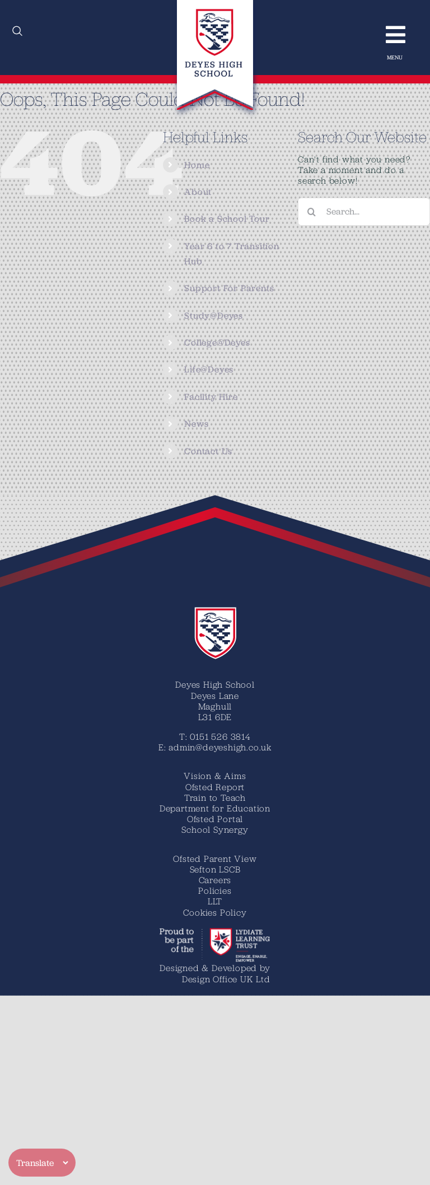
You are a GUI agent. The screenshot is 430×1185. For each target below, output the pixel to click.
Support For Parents (229, 288)
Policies (214, 890)
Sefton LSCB (215, 869)
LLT (215, 901)
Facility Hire (210, 397)
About (198, 192)
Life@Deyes (208, 369)
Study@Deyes (213, 315)
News (196, 424)
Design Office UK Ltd (226, 979)
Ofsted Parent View (214, 858)
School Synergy (214, 829)
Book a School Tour (226, 219)
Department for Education (215, 808)
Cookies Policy (214, 912)
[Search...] (364, 212)
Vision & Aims (215, 776)
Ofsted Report (215, 787)
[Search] (312, 212)
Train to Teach (215, 797)
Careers (215, 880)
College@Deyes (217, 342)
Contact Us (208, 451)
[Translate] (42, 1163)
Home (196, 165)
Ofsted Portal (215, 819)
